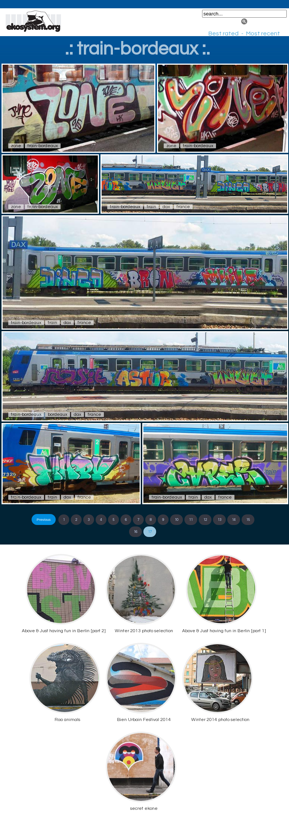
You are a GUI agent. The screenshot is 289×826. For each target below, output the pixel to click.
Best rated (223, 33)
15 (248, 520)
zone (16, 145)
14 (234, 520)
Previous (43, 519)
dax (166, 206)
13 (219, 520)
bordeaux (57, 414)
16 (135, 532)
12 (205, 520)
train (151, 206)
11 (191, 520)
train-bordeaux (42, 145)
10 (176, 520)
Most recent (263, 33)
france (183, 206)
